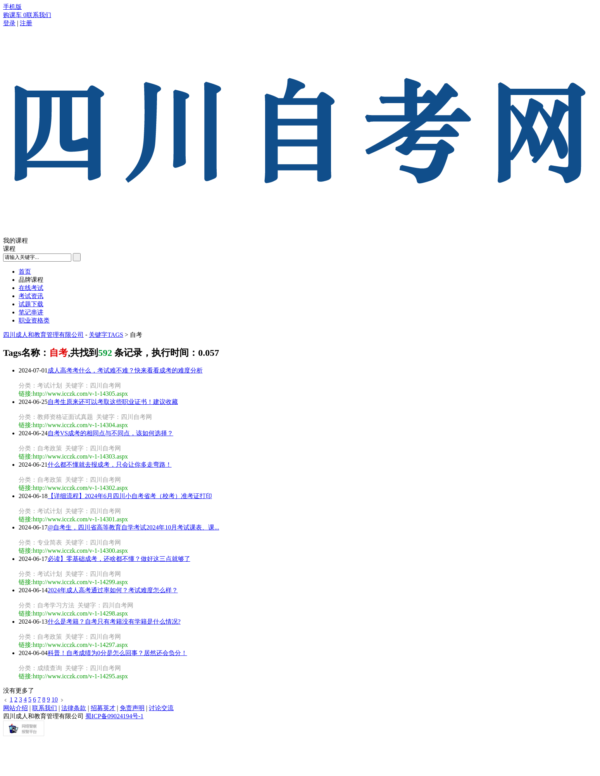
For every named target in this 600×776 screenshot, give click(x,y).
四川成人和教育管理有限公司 (43, 334)
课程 (9, 248)
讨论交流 (161, 708)
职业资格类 (34, 320)
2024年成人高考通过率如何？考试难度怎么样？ (113, 590)
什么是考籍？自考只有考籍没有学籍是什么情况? (114, 621)
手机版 (12, 6)
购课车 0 (14, 15)
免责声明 (132, 708)
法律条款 (73, 708)
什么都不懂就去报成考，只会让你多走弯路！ (110, 464)
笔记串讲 (31, 312)
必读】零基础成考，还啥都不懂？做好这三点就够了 (119, 558)
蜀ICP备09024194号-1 (114, 716)
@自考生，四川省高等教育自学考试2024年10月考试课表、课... (133, 527)
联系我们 (38, 15)
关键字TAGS (106, 334)
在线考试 (31, 288)
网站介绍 (15, 708)
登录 (9, 23)
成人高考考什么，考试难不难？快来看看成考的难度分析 (125, 370)
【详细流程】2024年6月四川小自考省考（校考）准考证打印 (130, 496)
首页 (25, 271)
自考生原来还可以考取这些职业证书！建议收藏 (113, 401)
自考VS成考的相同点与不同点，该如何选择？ (110, 433)
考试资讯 (31, 296)
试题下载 (31, 304)
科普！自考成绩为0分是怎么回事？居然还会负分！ (117, 653)
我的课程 (15, 240)
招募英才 (103, 708)
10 (55, 699)
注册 (26, 23)
